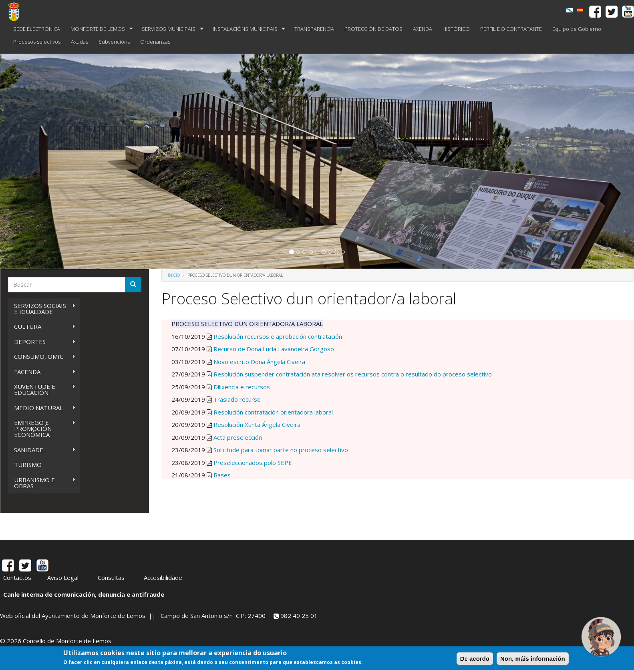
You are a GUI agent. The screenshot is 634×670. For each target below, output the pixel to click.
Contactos (17, 577)
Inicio (174, 275)
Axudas (79, 41)
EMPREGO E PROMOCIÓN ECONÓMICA (42, 428)
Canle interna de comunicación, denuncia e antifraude (83, 594)
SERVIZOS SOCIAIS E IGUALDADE (42, 309)
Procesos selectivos (36, 41)
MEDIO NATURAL (42, 408)
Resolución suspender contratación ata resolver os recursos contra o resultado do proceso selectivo (352, 374)
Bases (222, 475)
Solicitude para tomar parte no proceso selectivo (280, 450)
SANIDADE (42, 450)
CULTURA (42, 326)
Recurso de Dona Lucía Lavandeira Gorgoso (273, 349)
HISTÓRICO (456, 28)
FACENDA (42, 372)
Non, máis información (532, 658)
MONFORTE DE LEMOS (99, 29)
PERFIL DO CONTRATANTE (511, 28)
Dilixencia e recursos (241, 387)
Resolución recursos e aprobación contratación (277, 336)
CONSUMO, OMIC (42, 356)
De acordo (474, 658)
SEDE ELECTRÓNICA (36, 28)
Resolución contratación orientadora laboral (273, 412)
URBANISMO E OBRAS (42, 483)
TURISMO (28, 465)
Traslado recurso (237, 399)
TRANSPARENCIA (314, 28)
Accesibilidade (163, 577)
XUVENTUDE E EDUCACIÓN (42, 389)
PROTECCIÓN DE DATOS (373, 28)
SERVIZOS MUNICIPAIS (170, 29)
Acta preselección (237, 437)
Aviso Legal (62, 577)
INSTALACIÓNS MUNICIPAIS (246, 29)
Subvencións (114, 41)
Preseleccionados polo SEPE (252, 463)
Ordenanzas (155, 41)
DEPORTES (42, 342)
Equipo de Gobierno (576, 28)
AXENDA (422, 28)
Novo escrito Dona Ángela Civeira (259, 362)
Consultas (111, 577)
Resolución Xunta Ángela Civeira (256, 425)
